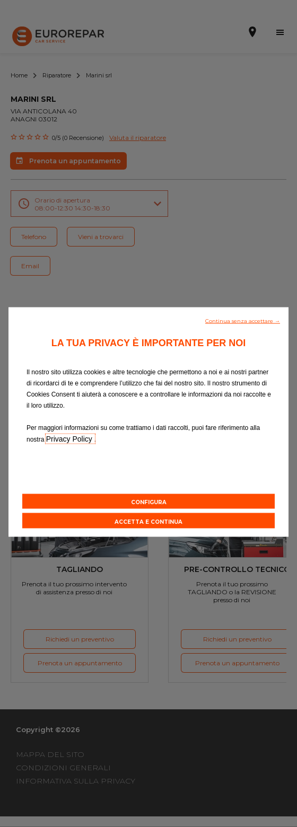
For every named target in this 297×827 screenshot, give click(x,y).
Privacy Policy (70, 439)
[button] (242, 320)
